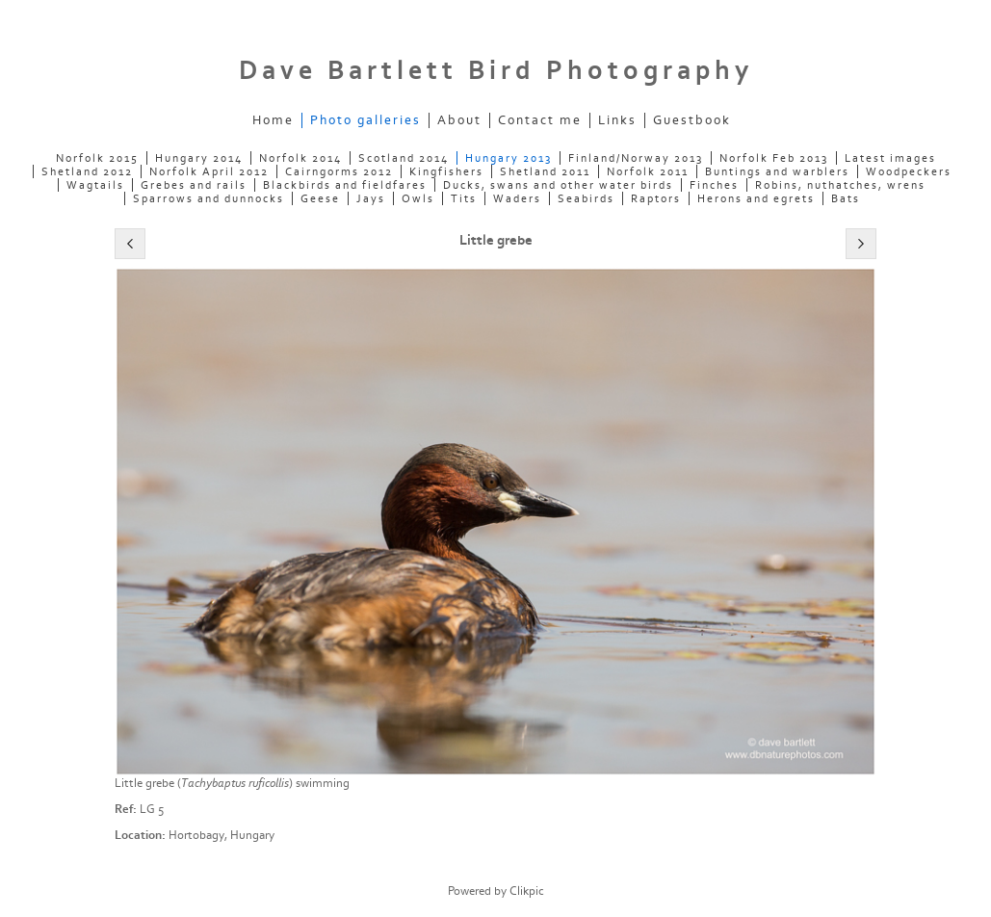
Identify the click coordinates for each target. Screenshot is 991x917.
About (459, 120)
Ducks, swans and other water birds (558, 185)
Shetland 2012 (87, 171)
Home (273, 120)
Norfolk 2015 (97, 158)
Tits (464, 198)
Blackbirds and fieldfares (345, 185)
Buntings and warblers (777, 171)
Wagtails (95, 185)
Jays (370, 198)
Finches (714, 185)
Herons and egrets (756, 198)
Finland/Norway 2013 (635, 158)
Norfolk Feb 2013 (773, 158)
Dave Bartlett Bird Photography (496, 71)
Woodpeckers (909, 171)
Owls (418, 198)
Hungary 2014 (199, 158)
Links (617, 120)
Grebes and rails (194, 185)
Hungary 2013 (508, 158)
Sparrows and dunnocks (208, 198)
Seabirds (586, 198)
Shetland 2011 (545, 171)
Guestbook (692, 120)
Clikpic (526, 891)
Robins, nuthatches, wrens (840, 185)
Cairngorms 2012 (339, 171)
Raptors (656, 198)
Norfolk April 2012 (209, 171)
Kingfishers (446, 171)
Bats (845, 198)
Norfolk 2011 (648, 171)
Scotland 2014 (403, 158)
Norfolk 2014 (300, 158)
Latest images (890, 158)
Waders (517, 198)
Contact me (540, 120)
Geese (320, 198)
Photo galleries (365, 120)
